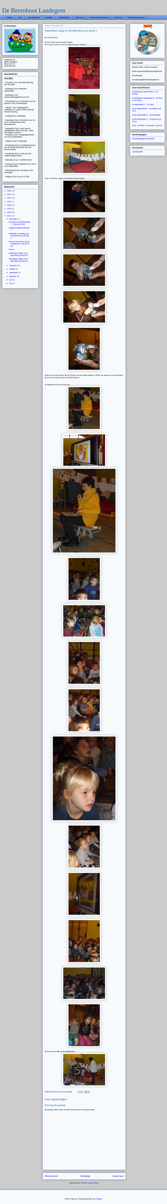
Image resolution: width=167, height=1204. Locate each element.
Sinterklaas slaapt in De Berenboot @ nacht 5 (18, 254)
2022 (9, 198)
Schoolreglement (33, 17)
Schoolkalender (64, 17)
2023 (9, 194)
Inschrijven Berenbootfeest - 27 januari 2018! (19, 223)
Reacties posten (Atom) (90, 1183)
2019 (9, 209)
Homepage (85, 1176)
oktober (12, 269)
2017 (9, 216)
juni (11, 280)
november (13, 265)
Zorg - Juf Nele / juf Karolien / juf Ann (147, 125)
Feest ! (11, 249)
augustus (13, 276)
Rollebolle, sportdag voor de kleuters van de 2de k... (19, 236)
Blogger (99, 1199)
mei (11, 283)
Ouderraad (118, 17)
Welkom (10, 17)
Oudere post (118, 1176)
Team (20, 17)
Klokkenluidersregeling (136, 17)
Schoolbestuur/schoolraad (99, 17)
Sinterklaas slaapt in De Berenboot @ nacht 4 (18, 260)
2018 (9, 212)
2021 (9, 202)
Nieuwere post (51, 1176)
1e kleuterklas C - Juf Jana (143, 104)
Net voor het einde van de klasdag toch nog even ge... (19, 244)
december (13, 219)
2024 (9, 191)
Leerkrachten (137, 152)
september (13, 273)
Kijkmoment (79, 17)
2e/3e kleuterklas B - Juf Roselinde (146, 115)
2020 (9, 205)
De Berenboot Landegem (33, 10)
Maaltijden (49, 17)
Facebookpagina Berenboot (143, 139)
